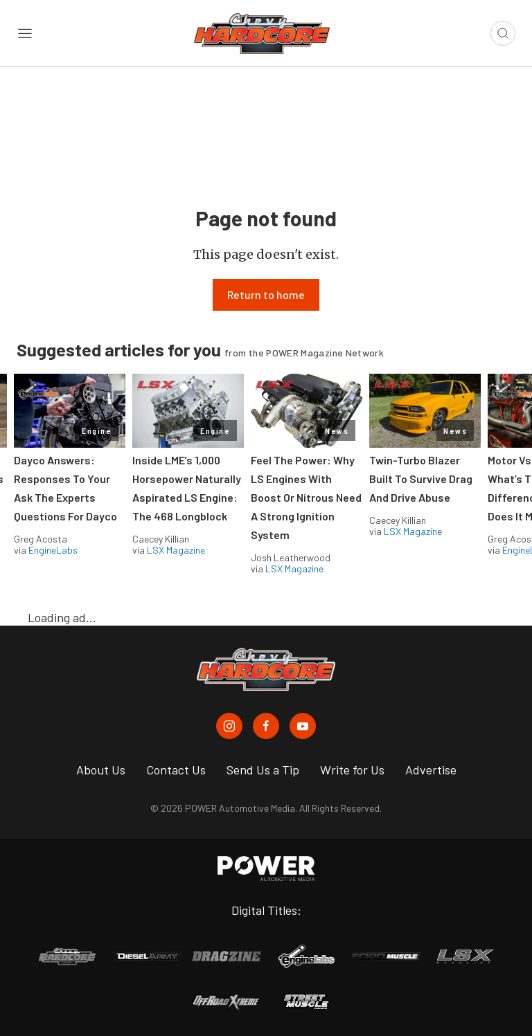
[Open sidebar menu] (25, 33)
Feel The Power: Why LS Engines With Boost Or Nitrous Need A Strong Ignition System (306, 497)
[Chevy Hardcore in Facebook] (266, 726)
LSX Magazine (176, 550)
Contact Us (176, 769)
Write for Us (352, 769)
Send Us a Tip (263, 769)
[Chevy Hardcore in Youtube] (303, 726)
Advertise (430, 769)
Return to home (266, 294)
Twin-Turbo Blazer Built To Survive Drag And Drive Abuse (420, 478)
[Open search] (502, 33)
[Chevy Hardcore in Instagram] (229, 726)
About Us (100, 769)
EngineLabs (53, 550)
